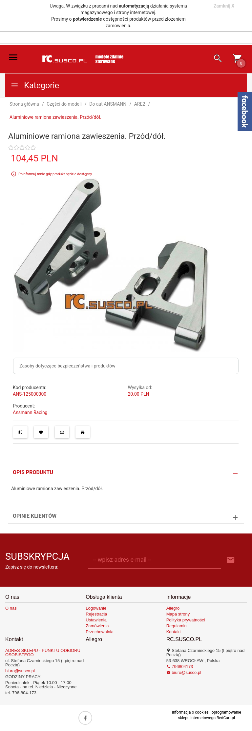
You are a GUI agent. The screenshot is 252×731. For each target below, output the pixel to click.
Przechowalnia (100, 631)
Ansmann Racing (30, 412)
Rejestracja (96, 614)
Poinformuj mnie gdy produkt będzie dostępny (55, 174)
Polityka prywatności (185, 619)
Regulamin (176, 625)
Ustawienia (96, 619)
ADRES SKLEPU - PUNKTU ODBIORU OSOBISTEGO (42, 652)
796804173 (179, 666)
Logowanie (96, 608)
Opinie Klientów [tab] (34, 516)
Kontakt (173, 631)
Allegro (172, 608)
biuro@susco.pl (20, 670)
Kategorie (34, 85)
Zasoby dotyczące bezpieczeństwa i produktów (67, 365)
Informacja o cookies (190, 712)
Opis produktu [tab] (33, 472)
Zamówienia (97, 625)
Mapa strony (178, 614)
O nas (11, 608)
